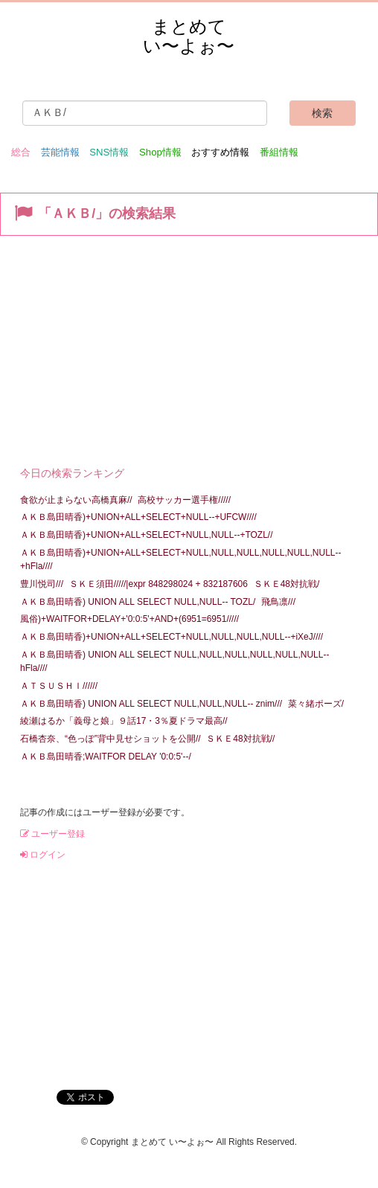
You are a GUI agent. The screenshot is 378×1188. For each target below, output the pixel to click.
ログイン (42, 855)
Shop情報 (160, 152)
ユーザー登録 (52, 834)
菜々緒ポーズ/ (316, 704)
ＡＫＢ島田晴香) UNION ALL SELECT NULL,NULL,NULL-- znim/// (151, 704)
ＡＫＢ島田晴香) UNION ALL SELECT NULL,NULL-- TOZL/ (137, 602)
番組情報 (279, 152)
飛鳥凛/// (278, 602)
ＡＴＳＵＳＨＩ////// (58, 686)
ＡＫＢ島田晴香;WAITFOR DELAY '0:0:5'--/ (105, 756)
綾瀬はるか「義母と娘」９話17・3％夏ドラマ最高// (124, 721)
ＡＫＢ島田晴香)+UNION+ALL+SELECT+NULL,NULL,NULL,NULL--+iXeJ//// (171, 637)
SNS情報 (109, 152)
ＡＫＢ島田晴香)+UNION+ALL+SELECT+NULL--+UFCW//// (138, 517)
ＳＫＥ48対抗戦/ (287, 584)
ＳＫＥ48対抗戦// (240, 738)
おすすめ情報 (220, 152)
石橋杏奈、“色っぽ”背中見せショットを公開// (110, 738)
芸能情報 (60, 152)
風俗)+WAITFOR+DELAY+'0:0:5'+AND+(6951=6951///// (129, 619)
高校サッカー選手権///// (184, 500)
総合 (21, 152)
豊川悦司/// (41, 584)
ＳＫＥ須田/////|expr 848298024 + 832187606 (158, 584)
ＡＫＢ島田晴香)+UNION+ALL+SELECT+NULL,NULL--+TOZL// (146, 535)
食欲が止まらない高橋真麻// (76, 500)
